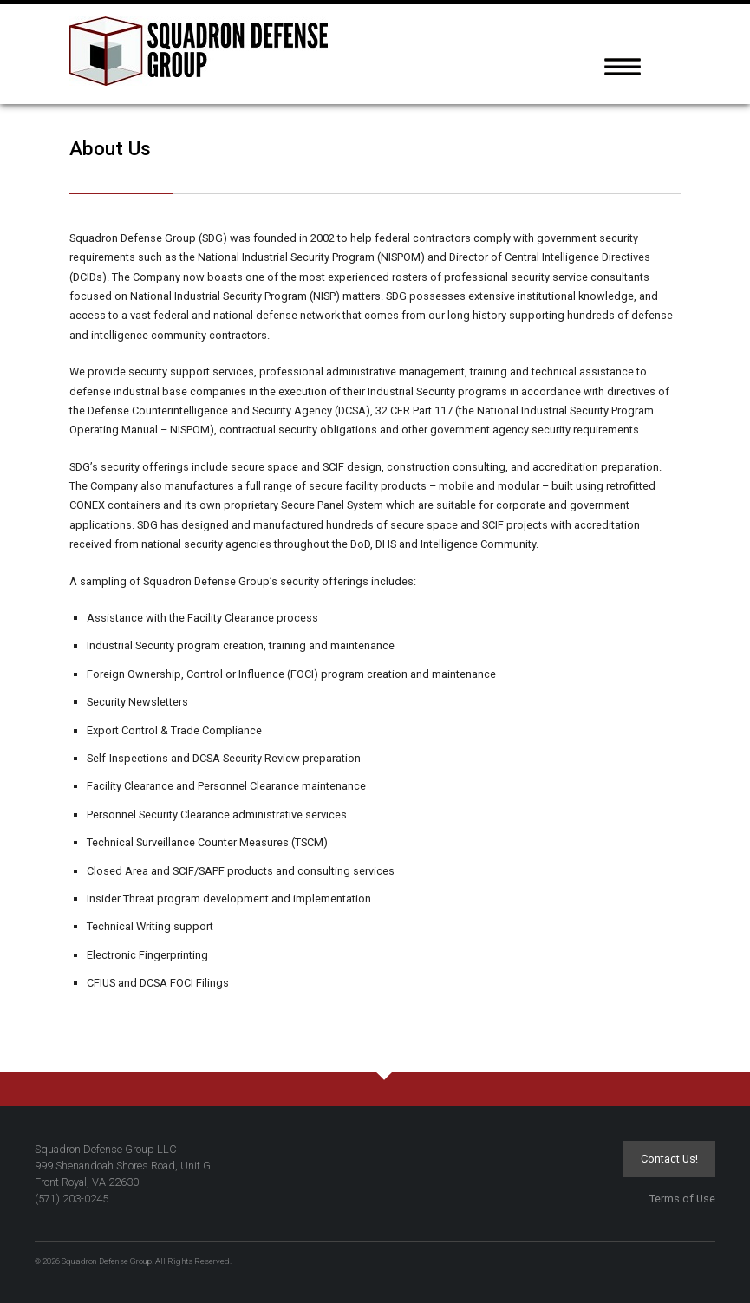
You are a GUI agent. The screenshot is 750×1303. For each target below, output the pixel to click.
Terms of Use (682, 1198)
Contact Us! (669, 1158)
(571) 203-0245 (71, 1198)
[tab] (676, 73)
